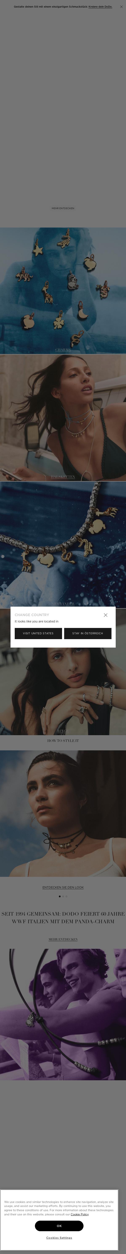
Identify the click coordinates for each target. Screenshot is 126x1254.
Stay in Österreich (87, 633)
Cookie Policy (80, 1214)
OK (59, 1226)
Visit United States (38, 633)
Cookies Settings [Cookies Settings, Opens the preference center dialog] (59, 1237)
